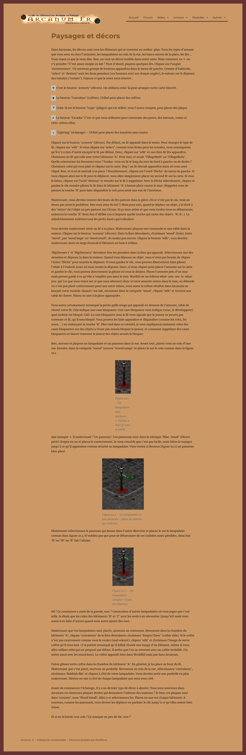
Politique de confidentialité (51, 740)
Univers (178, 17)
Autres (217, 17)
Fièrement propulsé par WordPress (88, 740)
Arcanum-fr (60, 19)
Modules (198, 17)
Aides (161, 17)
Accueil (134, 17)
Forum (148, 17)
